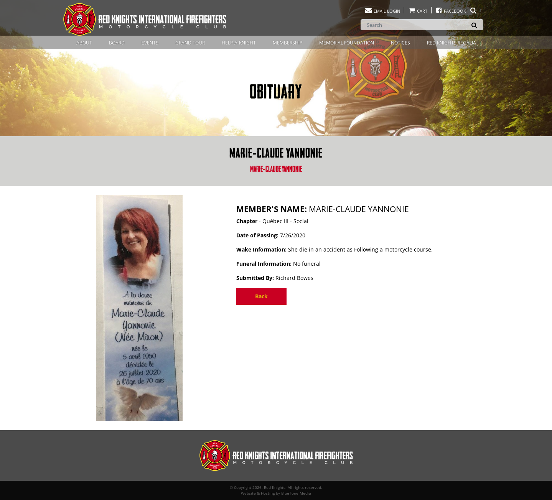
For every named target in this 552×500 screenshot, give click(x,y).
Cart (417, 11)
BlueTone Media (296, 493)
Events (150, 42)
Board (117, 42)
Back (261, 296)
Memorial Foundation (346, 42)
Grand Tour (190, 42)
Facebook (456, 11)
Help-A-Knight (239, 42)
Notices (400, 42)
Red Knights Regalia (451, 42)
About (84, 42)
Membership (287, 42)
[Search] (422, 24)
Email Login (382, 11)
